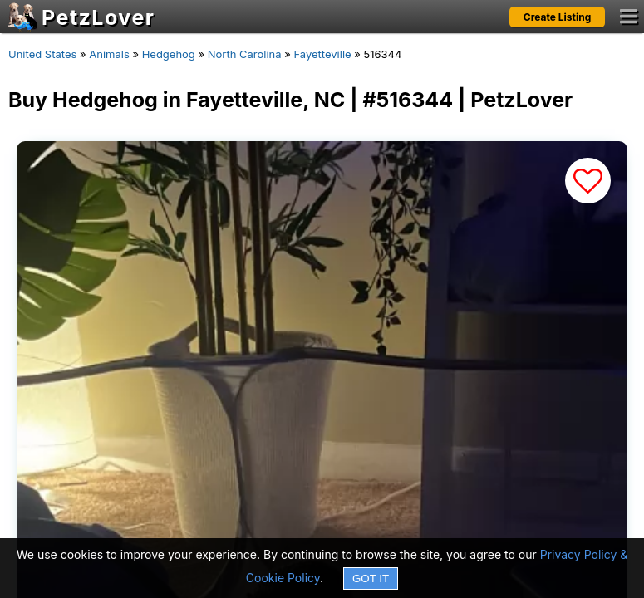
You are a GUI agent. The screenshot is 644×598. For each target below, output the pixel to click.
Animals (109, 54)
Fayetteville (322, 54)
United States (42, 54)
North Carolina (245, 54)
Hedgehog (168, 54)
